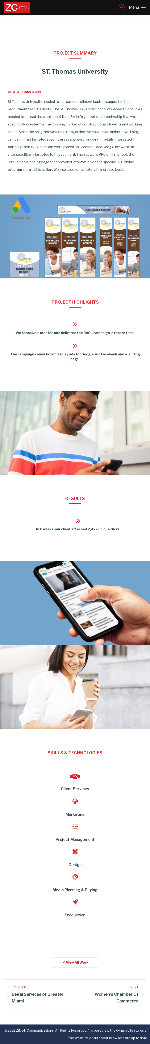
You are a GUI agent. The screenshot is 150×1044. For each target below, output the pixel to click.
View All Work (75, 962)
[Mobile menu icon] (137, 7)
